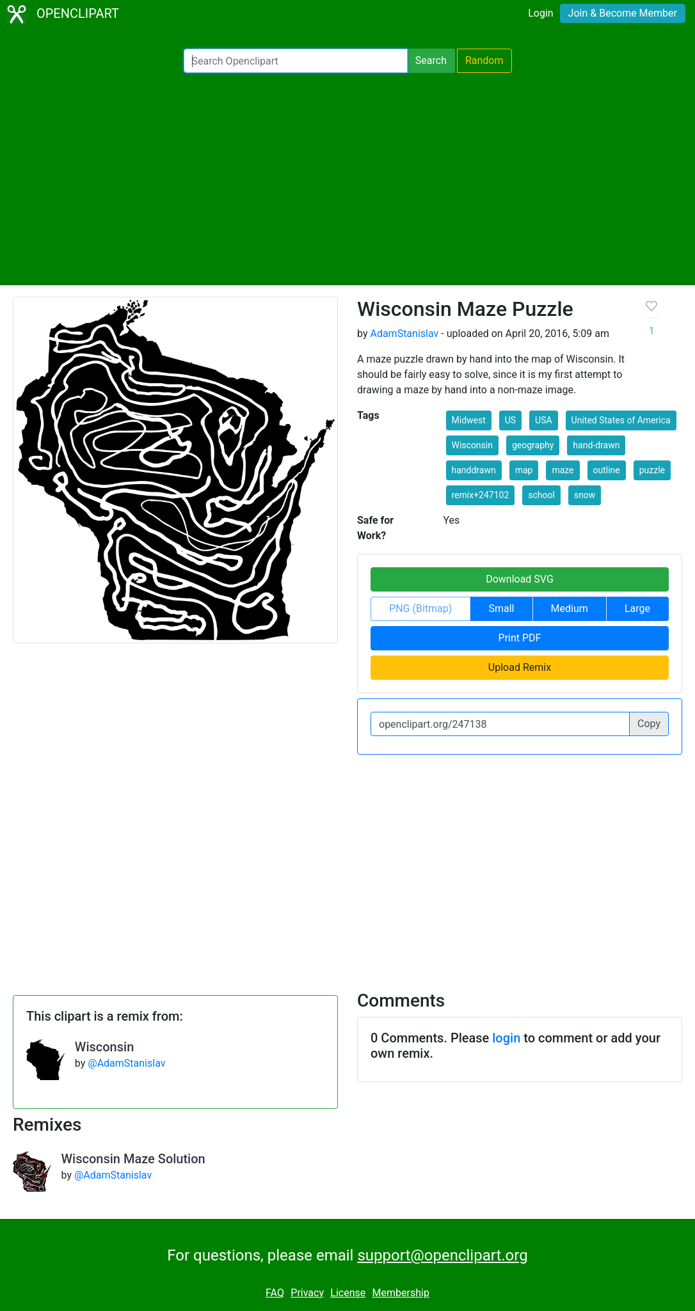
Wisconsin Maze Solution (133, 1158)
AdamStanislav (404, 333)
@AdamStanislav (126, 1063)
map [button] (524, 470)
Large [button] (637, 608)
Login (540, 13)
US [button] (510, 420)
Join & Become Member (622, 13)
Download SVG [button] (520, 579)
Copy (648, 724)
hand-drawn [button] (596, 445)
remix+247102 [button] (480, 495)
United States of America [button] (621, 420)
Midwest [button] (469, 420)
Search (431, 60)
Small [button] (501, 608)
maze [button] (562, 470)
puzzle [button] (652, 470)
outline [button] (606, 470)
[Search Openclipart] (296, 61)
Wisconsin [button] (472, 445)
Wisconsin (104, 1047)
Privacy (307, 1293)
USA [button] (543, 420)
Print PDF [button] (520, 638)
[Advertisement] (347, 179)
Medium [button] (569, 608)
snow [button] (584, 495)
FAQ (275, 1293)
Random (484, 60)
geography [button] (533, 445)
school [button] (541, 495)
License (347, 1293)
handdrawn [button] (474, 470)
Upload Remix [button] (519, 667)
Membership (400, 1293)
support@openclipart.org (442, 1255)
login (506, 1038)
